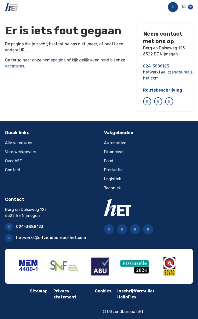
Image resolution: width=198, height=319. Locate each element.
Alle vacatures (18, 142)
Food (108, 160)
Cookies (103, 291)
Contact (13, 170)
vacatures (14, 66)
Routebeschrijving (162, 90)
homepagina (54, 60)
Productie (113, 170)
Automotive (115, 142)
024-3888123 (156, 66)
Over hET (13, 160)
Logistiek (112, 179)
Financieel (113, 151)
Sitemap (38, 291)
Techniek (112, 188)
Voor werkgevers (20, 151)
